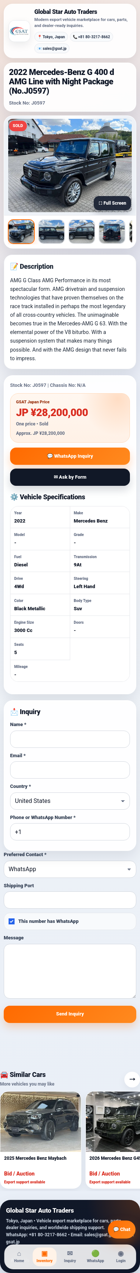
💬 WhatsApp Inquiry (70, 456)
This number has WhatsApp (43, 921)
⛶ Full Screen (112, 203)
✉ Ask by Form (70, 477)
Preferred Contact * (25, 854)
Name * (18, 724)
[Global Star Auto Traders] (19, 31)
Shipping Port (19, 885)
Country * (20, 786)
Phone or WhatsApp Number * (43, 817)
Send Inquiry (70, 1014)
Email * (18, 755)
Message (14, 938)
